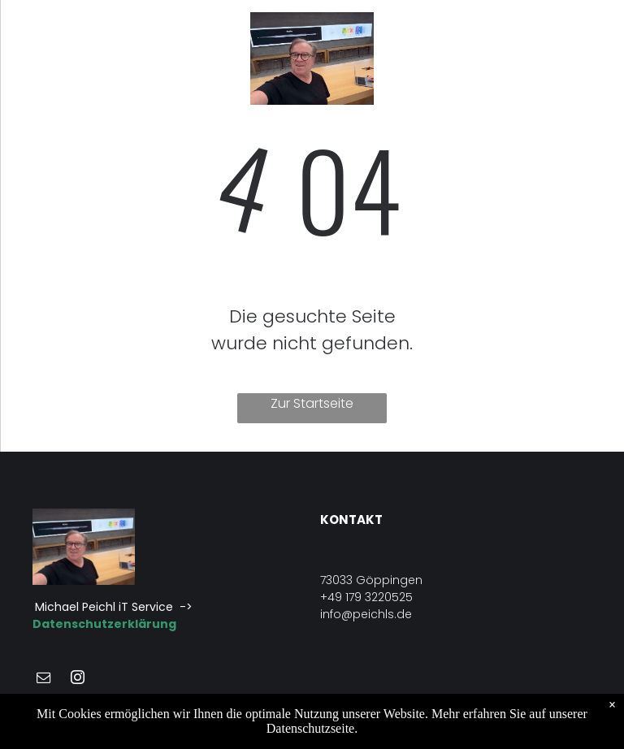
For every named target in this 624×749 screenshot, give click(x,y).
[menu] (36, 58)
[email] (43, 679)
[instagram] (77, 679)
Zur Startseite (312, 403)
